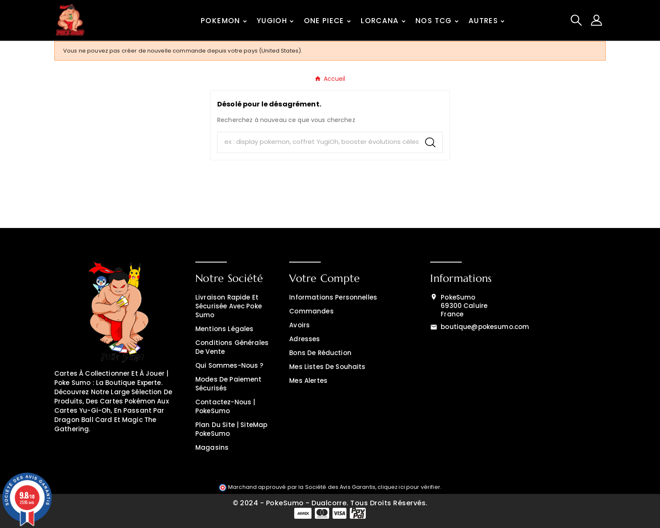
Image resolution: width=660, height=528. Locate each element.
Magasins (212, 447)
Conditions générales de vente (232, 347)
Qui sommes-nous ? (229, 365)
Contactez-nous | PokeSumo (225, 406)
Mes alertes (308, 380)
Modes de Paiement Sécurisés (228, 384)
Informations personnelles (333, 297)
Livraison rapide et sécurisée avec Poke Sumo (228, 306)
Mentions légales (224, 328)
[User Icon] (596, 20)
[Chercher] (318, 142)
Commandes (311, 311)
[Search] (430, 142)
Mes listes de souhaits (327, 366)
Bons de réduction (320, 352)
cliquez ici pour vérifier (409, 487)
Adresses (304, 338)
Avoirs (299, 325)
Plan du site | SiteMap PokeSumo (231, 429)
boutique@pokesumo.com (485, 326)
